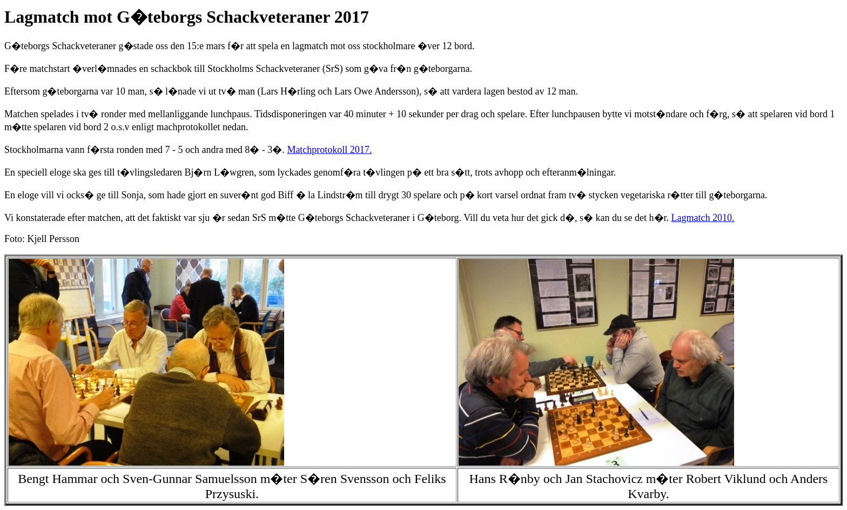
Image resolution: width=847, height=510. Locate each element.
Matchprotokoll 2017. (329, 149)
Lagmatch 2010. (703, 217)
